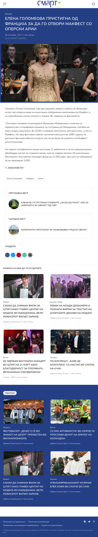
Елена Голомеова (14, 178)
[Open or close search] (93, 4)
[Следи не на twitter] (89, 521)
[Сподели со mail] (24, 255)
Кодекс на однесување (51, 525)
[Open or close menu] (5, 4)
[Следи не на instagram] (93, 521)
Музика (8, 14)
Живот (6, 304)
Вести (5, 362)
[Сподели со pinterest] (18, 255)
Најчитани (10, 398)
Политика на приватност (14, 521)
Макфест (30, 178)
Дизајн (53, 304)
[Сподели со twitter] (13, 255)
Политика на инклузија (38, 521)
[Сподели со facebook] (7, 255)
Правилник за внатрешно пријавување (21, 525)
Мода (59, 304)
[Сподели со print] (30, 255)
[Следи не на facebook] (85, 521)
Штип (40, 178)
